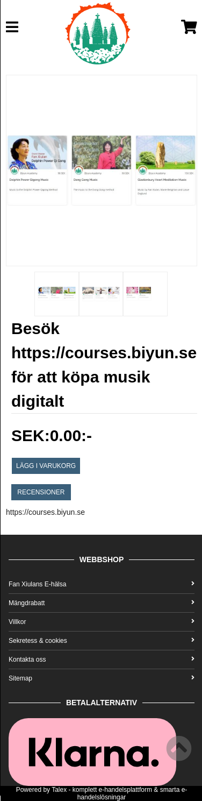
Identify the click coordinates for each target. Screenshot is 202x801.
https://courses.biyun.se (45, 512)
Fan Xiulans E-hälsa (101, 584)
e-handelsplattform (125, 789)
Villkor (101, 622)
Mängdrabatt (101, 603)
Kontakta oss (101, 659)
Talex (59, 789)
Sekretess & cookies (101, 640)
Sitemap (101, 678)
